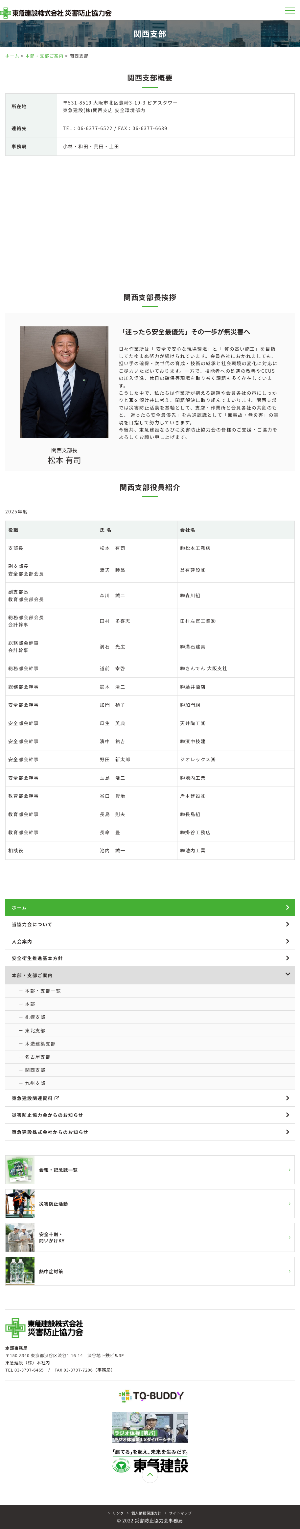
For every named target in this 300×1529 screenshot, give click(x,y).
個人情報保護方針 (144, 1513)
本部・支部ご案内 (44, 56)
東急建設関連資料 (35, 1098)
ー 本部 (26, 1003)
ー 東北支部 (32, 1030)
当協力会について (32, 924)
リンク (116, 1513)
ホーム (12, 56)
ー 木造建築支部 (37, 1043)
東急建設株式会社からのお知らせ (50, 1132)
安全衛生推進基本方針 (37, 958)
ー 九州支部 (32, 1083)
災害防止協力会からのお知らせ (47, 1115)
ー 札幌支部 (32, 1017)
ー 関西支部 (32, 1070)
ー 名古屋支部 (34, 1056)
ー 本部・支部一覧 (39, 990)
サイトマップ (178, 1513)
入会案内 (22, 941)
